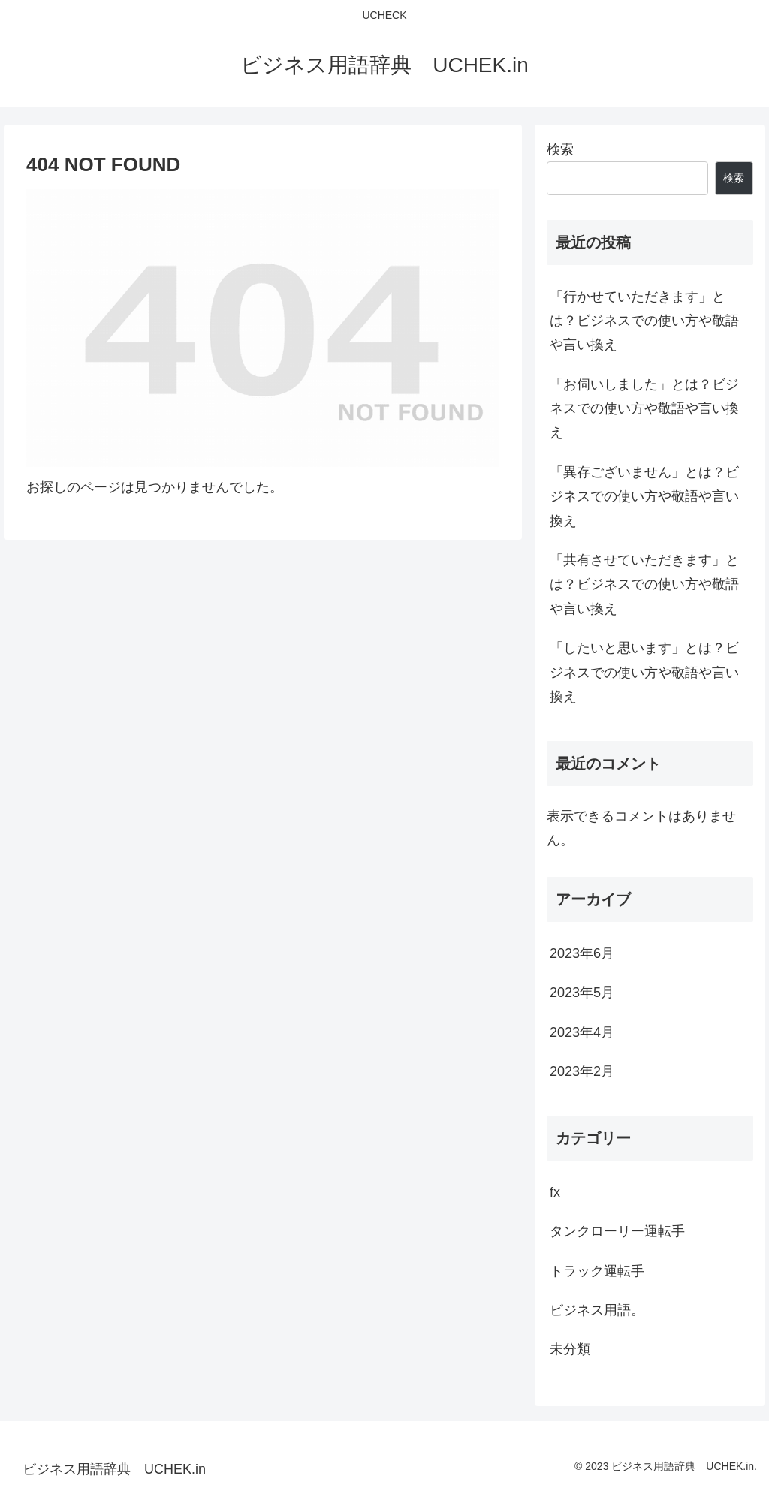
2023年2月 (582, 1071)
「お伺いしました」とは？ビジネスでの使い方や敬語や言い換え (644, 409)
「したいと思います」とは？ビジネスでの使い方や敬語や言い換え (644, 672)
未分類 (570, 1349)
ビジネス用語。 (597, 1310)
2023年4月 (582, 1032)
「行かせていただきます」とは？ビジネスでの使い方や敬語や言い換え (644, 321)
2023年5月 (582, 992)
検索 (560, 149)
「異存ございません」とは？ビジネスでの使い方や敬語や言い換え (644, 497)
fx (555, 1192)
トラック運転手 (597, 1271)
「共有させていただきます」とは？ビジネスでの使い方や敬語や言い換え (644, 584)
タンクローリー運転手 (617, 1231)
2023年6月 (582, 953)
